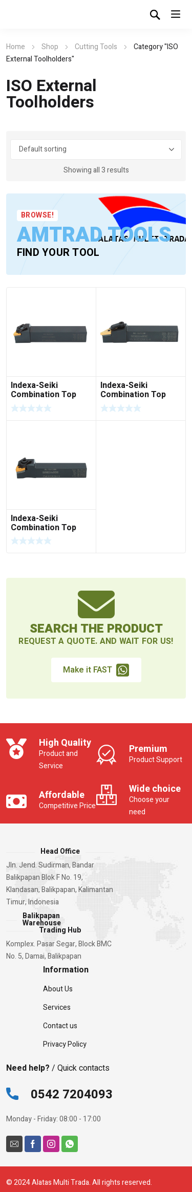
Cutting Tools (96, 46)
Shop (49, 46)
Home (15, 46)
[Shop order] (96, 149)
